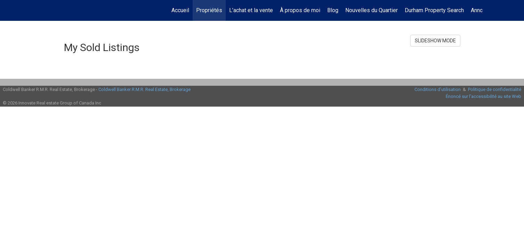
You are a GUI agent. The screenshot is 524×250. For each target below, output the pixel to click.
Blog (332, 10)
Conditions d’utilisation (437, 89)
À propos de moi (300, 10)
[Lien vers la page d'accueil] (9, 10)
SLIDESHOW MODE (435, 40)
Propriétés (209, 10)
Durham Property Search (434, 10)
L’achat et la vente (251, 10)
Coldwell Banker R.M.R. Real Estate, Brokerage (144, 89)
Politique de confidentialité (494, 89)
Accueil (180, 10)
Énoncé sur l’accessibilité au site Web (483, 96)
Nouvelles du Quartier (371, 10)
